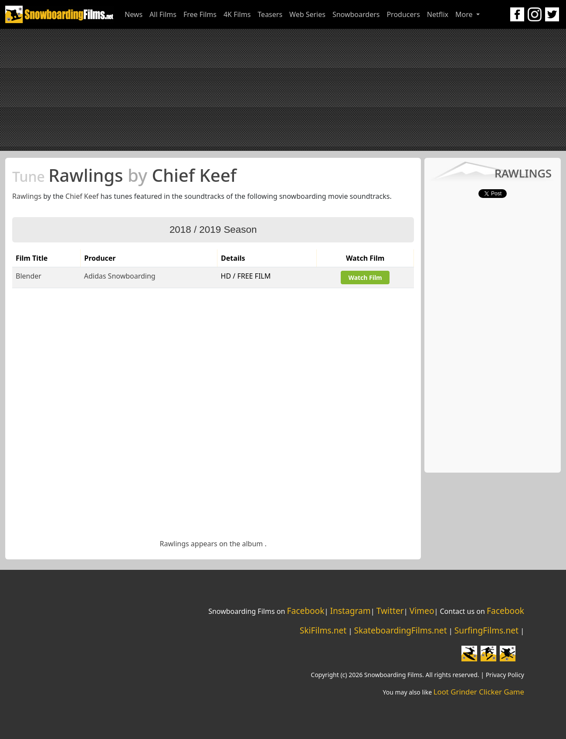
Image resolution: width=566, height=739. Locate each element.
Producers (403, 14)
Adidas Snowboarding (120, 276)
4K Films (237, 14)
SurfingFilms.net (486, 630)
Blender (28, 276)
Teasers (270, 14)
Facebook (305, 610)
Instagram (350, 610)
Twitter (390, 610)
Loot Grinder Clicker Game (479, 692)
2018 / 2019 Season (213, 229)
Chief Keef (81, 196)
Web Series (307, 14)
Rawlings (26, 196)
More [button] (464, 14)
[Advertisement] (283, 90)
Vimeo (422, 610)
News (133, 14)
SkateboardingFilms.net (400, 630)
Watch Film (365, 277)
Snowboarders (356, 14)
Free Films (200, 14)
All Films (162, 14)
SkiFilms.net (323, 630)
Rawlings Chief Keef (124, 175)
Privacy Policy (505, 675)
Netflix (437, 14)
